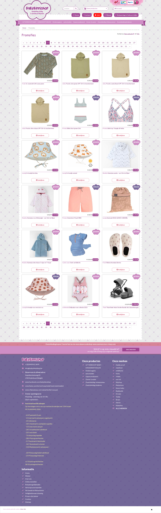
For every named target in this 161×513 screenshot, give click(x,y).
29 (28, 46)
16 (85, 43)
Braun (118, 400)
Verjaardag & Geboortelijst (126, 15)
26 (130, 43)
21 (108, 43)
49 (117, 46)
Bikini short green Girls (71, 128)
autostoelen (68, 22)
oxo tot (118, 379)
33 (46, 46)
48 (113, 46)
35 (55, 46)
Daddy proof (120, 365)
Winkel (27, 476)
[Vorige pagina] (23, 43)
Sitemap (28, 502)
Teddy (118, 397)
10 (59, 43)
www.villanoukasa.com (33, 390)
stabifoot (119, 368)
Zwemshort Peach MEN (71, 218)
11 (63, 43)
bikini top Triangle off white (113, 128)
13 (72, 43)
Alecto (118, 403)
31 (37, 46)
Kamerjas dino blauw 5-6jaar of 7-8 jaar (36, 262)
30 (33, 46)
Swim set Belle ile (71, 262)
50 (121, 46)
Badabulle (119, 391)
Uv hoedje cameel (69, 173)
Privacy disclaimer (31, 496)
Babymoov (120, 385)
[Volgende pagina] (130, 46)
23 (116, 43)
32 (42, 46)
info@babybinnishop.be (33, 368)
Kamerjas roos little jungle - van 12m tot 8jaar (38, 218)
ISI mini (118, 394)
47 (108, 46)
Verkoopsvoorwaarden (33, 487)
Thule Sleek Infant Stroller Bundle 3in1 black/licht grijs (121, 307)
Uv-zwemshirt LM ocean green (33, 84)
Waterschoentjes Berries (112, 262)
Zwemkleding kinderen (124, 22)
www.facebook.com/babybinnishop (38, 382)
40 (77, 46)
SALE (97, 15)
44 (95, 46)
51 (126, 46)
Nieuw (107, 15)
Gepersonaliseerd (79, 22)
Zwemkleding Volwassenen (106, 22)
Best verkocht (129, 34)
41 (81, 46)
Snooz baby (120, 388)
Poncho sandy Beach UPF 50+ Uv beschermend (119, 84)
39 (73, 46)
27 (134, 43)
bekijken (40, 91)
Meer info (29, 510)
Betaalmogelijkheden (32, 485)
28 (24, 46)
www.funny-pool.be (32, 386)
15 (81, 43)
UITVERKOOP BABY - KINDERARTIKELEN (36, 22)
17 (90, 43)
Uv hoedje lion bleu (30, 173)
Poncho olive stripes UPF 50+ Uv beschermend (38, 128)
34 (50, 46)
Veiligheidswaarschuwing (34, 493)
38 (68, 46)
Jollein (118, 376)
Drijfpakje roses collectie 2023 (74, 307)
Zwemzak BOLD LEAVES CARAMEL (115, 218)
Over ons (28, 479)
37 (64, 46)
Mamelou (119, 405)
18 (94, 43)
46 (104, 46)
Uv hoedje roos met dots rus (32, 307)
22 (112, 43)
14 (77, 43)
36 (59, 46)
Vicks (118, 374)
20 (103, 43)
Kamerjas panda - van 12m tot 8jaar (116, 173)
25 (125, 43)
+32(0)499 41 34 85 (32, 364)
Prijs (138, 34)
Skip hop (119, 382)
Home (76, 15)
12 (68, 43)
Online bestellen (31, 482)
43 (90, 46)
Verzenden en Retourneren (34, 490)
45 (99, 46)
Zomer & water (91, 22)
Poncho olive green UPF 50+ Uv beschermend (77, 84)
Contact (87, 15)
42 (86, 46)
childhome (119, 371)
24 (121, 43)
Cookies (28, 499)
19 (99, 43)
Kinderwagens (57, 22)
